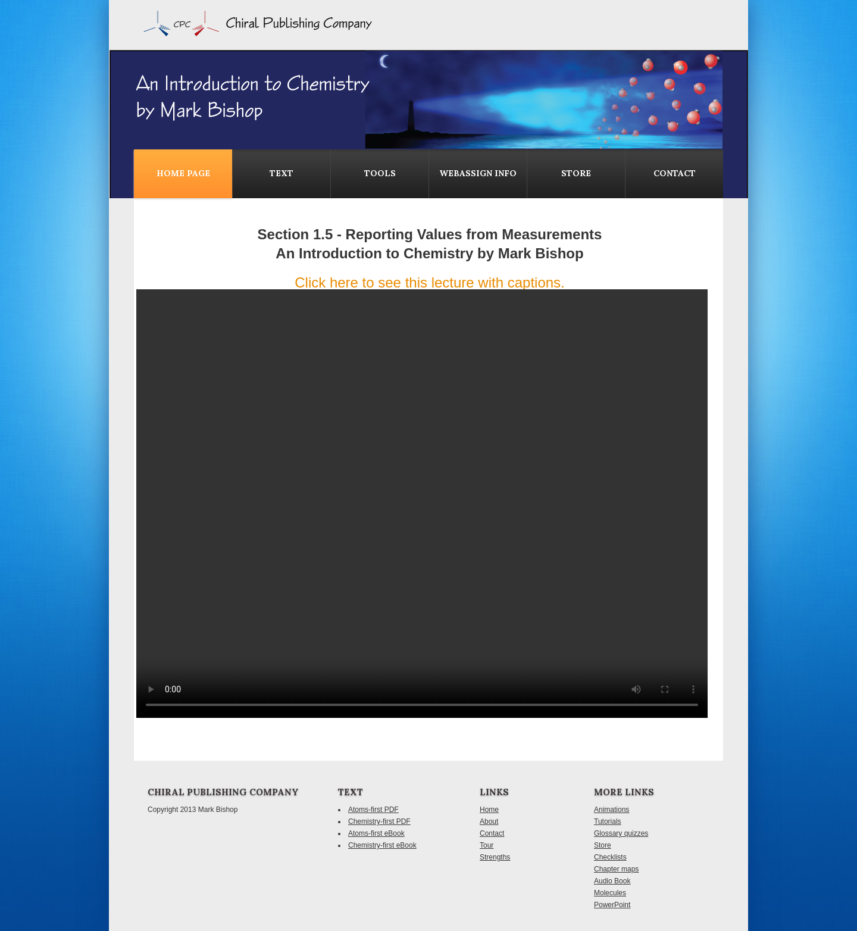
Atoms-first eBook (376, 833)
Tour (486, 845)
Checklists (610, 857)
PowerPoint (612, 905)
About (489, 821)
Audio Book (612, 881)
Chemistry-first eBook (382, 845)
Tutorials (607, 821)
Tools (380, 173)
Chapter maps (616, 869)
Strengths (495, 857)
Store (576, 173)
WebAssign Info (478, 173)
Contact (492, 833)
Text (281, 173)
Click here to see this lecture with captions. (430, 282)
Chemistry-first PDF (379, 821)
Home (489, 809)
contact (674, 173)
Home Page (183, 173)
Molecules (610, 893)
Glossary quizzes (621, 833)
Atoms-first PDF (373, 809)
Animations (611, 809)
